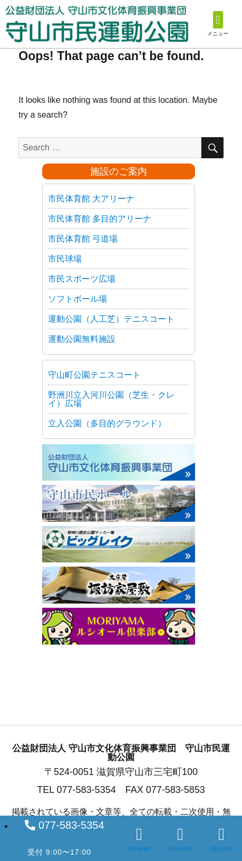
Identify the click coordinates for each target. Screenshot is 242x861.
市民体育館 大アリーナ (91, 198)
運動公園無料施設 (81, 338)
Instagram (139, 849)
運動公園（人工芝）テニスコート (111, 318)
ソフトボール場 (77, 298)
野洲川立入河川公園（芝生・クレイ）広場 (111, 399)
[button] (218, 19)
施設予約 (221, 849)
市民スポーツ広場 (81, 278)
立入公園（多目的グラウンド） (107, 423)
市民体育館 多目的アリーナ (99, 218)
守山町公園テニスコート (94, 374)
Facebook (180, 849)
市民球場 (65, 258)
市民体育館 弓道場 (83, 238)
